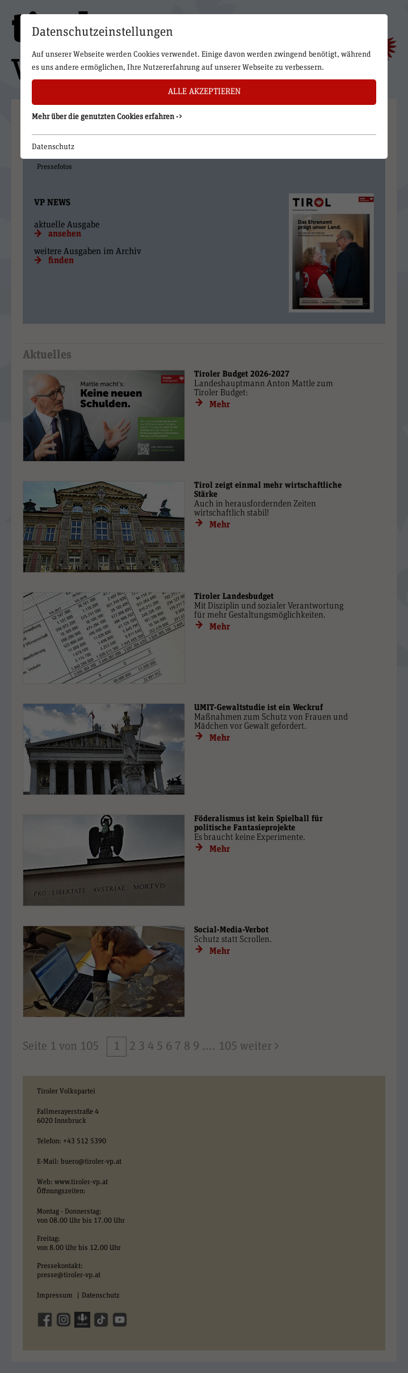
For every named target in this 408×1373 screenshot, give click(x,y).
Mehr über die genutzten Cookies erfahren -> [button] (107, 117)
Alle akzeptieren (204, 91)
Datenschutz (53, 147)
